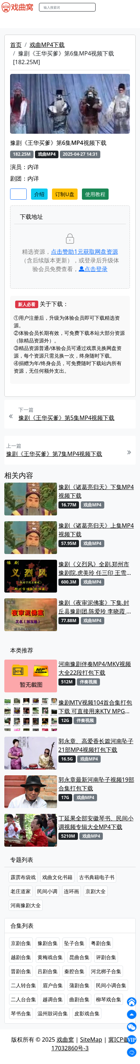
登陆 (131, 7)
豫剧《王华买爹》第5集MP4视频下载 (66, 418)
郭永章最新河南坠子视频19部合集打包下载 (96, 784)
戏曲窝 (65, 1039)
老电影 (67, 21)
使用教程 (95, 194)
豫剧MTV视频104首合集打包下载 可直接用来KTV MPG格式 (95, 707)
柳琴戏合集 (108, 999)
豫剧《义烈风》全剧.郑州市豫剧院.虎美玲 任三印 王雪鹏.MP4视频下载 (93, 568)
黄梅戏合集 (50, 957)
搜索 (103, 7)
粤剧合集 (101, 943)
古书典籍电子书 (96, 877)
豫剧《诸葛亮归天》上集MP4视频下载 (96, 530)
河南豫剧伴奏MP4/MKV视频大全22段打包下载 (94, 668)
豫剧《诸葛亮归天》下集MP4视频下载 (96, 491)
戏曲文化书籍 (57, 877)
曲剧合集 (79, 999)
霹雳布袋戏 (23, 877)
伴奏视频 (88, 682)
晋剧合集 (21, 971)
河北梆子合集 (106, 971)
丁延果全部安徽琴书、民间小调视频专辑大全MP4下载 (96, 822)
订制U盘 (64, 194)
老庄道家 (20, 891)
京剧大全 (96, 891)
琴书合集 (21, 1013)
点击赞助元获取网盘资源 (84, 252)
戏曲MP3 (42, 21)
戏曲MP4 (14, 21)
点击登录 (93, 269)
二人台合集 (23, 999)
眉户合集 (53, 985)
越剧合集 (21, 957)
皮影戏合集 (87, 1013)
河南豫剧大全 (25, 905)
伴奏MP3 (120, 21)
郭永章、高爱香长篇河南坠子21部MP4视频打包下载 (96, 745)
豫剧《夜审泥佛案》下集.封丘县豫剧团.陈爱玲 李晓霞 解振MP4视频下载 (95, 607)
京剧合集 (21, 943)
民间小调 (47, 891)
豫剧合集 (48, 943)
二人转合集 (23, 985)
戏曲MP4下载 (47, 45)
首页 (16, 45)
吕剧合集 (48, 971)
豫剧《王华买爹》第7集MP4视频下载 (54, 454)
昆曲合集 (79, 957)
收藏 (18, 194)
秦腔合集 (74, 971)
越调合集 (53, 999)
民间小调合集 (111, 985)
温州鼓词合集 (53, 1013)
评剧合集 (106, 957)
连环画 (71, 891)
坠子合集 (74, 943)
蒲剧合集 (79, 985)
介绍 (39, 194)
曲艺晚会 (92, 21)
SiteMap (91, 1039)
